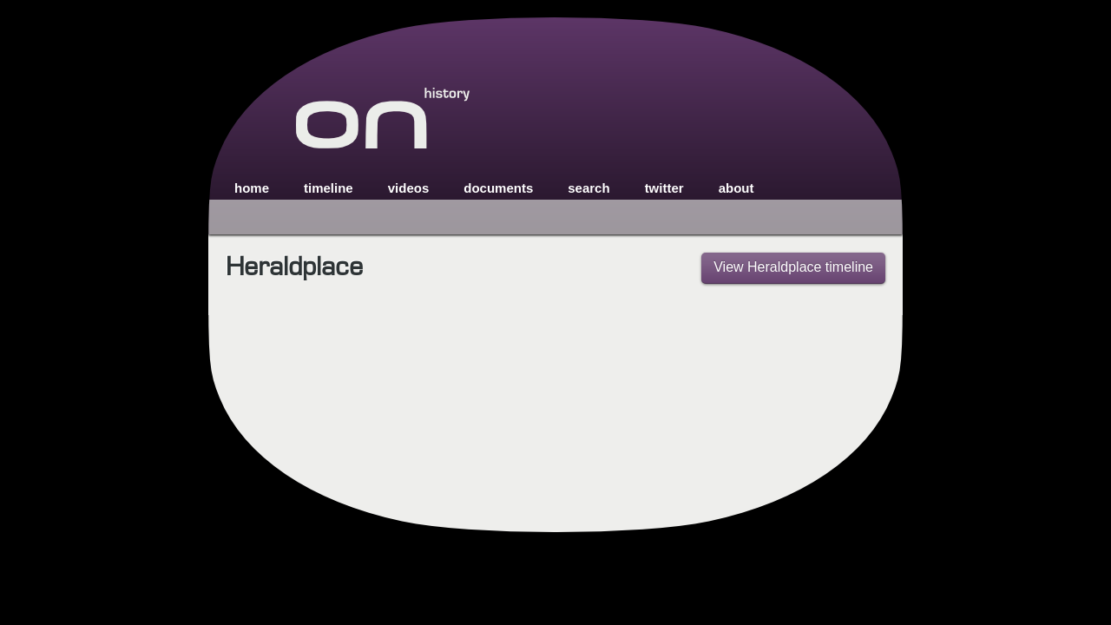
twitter (664, 188)
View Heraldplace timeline (793, 267)
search (588, 188)
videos (409, 188)
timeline (328, 188)
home (251, 188)
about (736, 188)
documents (498, 188)
